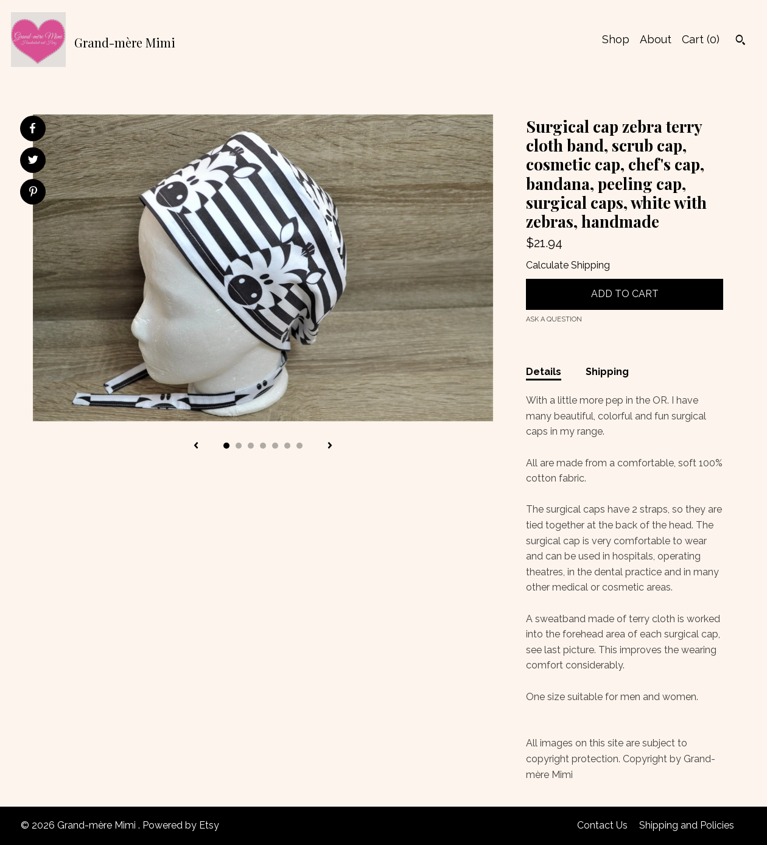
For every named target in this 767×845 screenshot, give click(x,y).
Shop (615, 39)
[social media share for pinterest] (33, 193)
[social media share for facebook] (32, 128)
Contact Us (602, 825)
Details (543, 371)
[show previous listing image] (196, 446)
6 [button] (287, 446)
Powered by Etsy (180, 825)
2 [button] (239, 446)
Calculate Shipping (568, 265)
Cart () (701, 39)
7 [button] (299, 446)
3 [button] (251, 446)
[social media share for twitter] (33, 161)
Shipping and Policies (686, 825)
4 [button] (263, 446)
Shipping (607, 371)
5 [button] (275, 446)
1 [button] (226, 446)
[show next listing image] (330, 446)
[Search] (740, 41)
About (655, 39)
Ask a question (554, 319)
